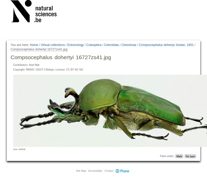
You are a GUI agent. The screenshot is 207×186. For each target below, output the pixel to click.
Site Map (81, 170)
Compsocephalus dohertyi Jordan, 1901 (166, 45)
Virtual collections (53, 45)
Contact (109, 170)
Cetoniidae (111, 45)
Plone (122, 170)
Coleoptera (94, 45)
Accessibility (95, 170)
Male (179, 156)
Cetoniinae (129, 45)
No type (190, 156)
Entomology (75, 45)
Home (34, 45)
